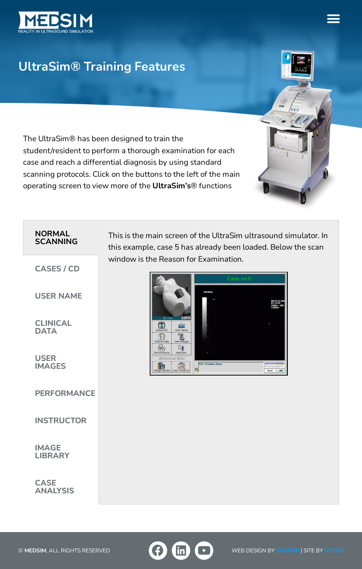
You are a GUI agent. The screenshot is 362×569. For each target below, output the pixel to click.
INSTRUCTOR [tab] (61, 420)
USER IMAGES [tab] (50, 362)
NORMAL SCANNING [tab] (56, 237)
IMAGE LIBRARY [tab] (52, 452)
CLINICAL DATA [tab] (53, 327)
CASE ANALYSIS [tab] (54, 487)
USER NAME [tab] (58, 296)
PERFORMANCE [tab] (65, 393)
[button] (333, 18)
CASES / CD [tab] (57, 269)
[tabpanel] (219, 306)
